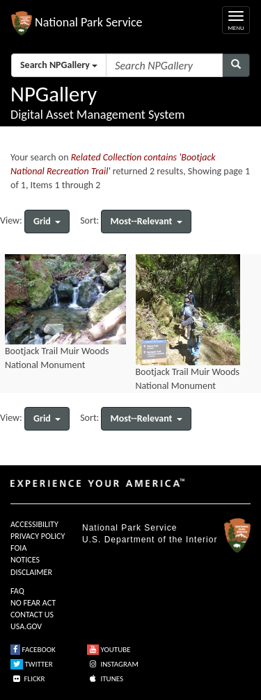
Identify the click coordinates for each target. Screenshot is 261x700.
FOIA (18, 548)
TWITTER (31, 664)
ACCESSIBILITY (34, 524)
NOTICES (25, 560)
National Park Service (129, 528)
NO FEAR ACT (33, 603)
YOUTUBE (109, 649)
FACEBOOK (33, 649)
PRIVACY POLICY (37, 536)
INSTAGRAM (113, 664)
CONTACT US (32, 614)
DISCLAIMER (31, 572)
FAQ (17, 591)
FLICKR (27, 678)
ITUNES (105, 678)
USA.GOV (26, 626)
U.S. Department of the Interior (149, 539)
